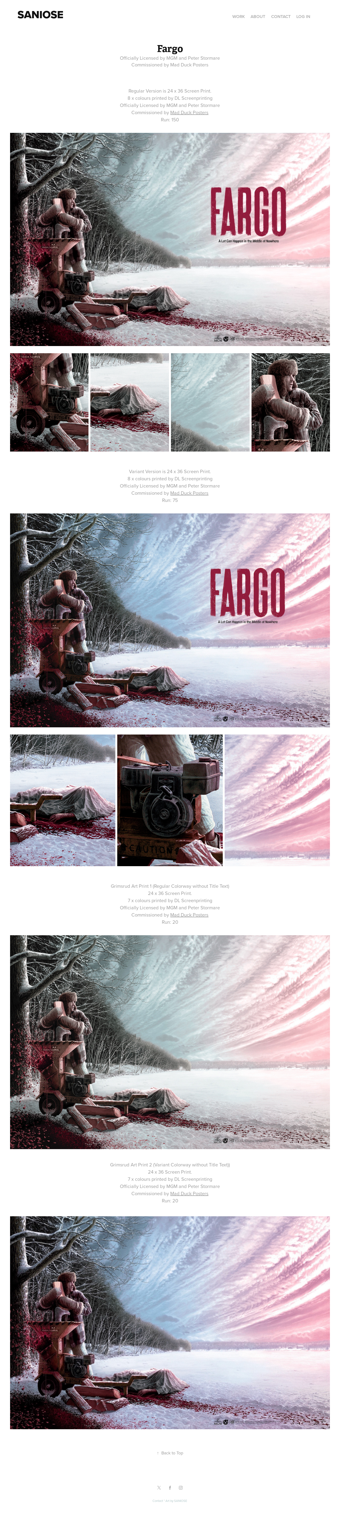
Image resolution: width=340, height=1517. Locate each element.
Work (238, 16)
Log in (303, 16)
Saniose (41, 14)
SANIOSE (180, 1501)
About (258, 16)
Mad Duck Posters (189, 112)
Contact (281, 16)
